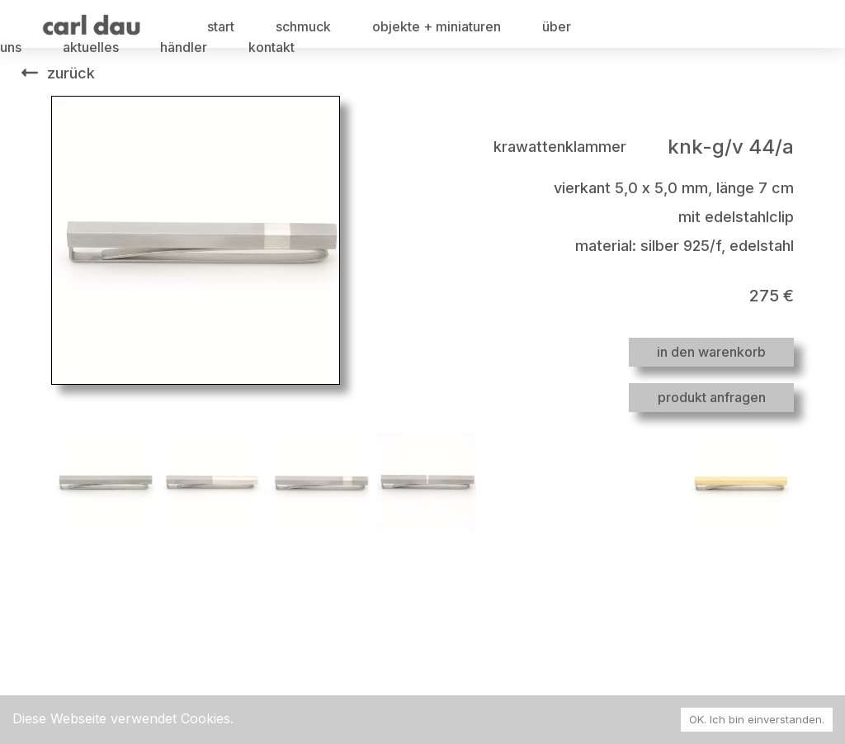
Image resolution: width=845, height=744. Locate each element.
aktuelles (91, 47)
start (220, 26)
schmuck (303, 26)
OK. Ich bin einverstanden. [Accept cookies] (756, 719)
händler (183, 47)
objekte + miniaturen (436, 26)
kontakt (271, 47)
